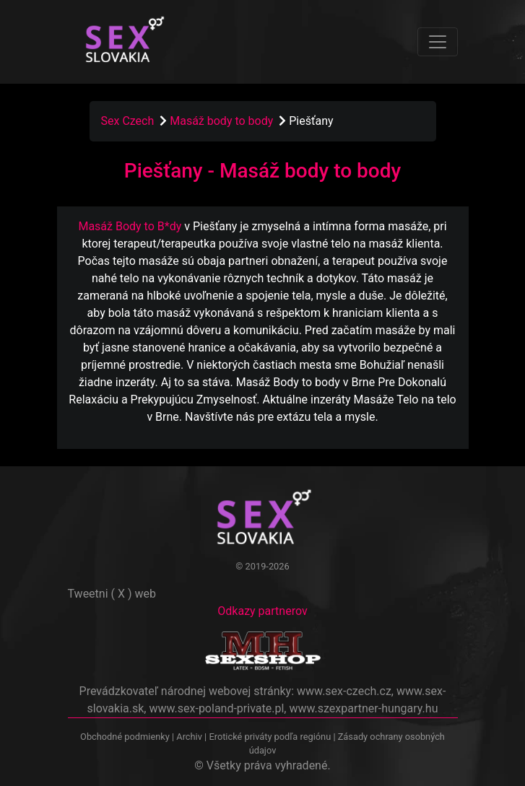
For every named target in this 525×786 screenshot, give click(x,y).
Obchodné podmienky (126, 736)
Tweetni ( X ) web (112, 594)
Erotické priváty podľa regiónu (270, 736)
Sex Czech (128, 121)
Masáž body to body (223, 121)
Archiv (189, 736)
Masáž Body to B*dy (129, 226)
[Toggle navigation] (437, 41)
